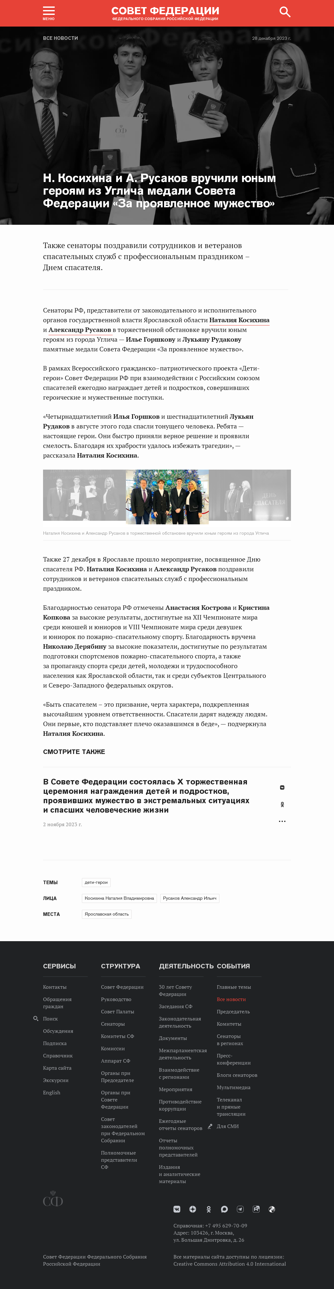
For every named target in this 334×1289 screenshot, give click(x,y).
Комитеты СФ (117, 1036)
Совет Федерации (122, 987)
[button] (49, 13)
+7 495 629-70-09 (226, 1225)
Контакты (55, 987)
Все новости (60, 38)
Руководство (116, 999)
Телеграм (240, 1209)
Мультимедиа (234, 1087)
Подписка (55, 1043)
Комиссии (113, 1048)
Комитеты (229, 1024)
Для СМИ (228, 1126)
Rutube (256, 1209)
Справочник (58, 1055)
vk (176, 1209)
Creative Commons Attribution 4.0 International (229, 1263)
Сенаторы (113, 1024)
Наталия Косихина (239, 320)
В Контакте (282, 787)
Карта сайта (57, 1068)
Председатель (233, 1011)
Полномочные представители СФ (119, 1159)
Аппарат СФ (115, 1060)
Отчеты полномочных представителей (178, 1147)
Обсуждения (58, 1031)
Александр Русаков (81, 329)
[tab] (282, 808)
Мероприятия (175, 1089)
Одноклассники (282, 804)
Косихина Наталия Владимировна (119, 898)
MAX (224, 1209)
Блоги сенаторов (237, 1075)
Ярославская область (107, 914)
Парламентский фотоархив (272, 1209)
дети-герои (96, 882)
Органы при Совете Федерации (115, 1099)
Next (194, 498)
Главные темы (234, 987)
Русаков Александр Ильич (190, 898)
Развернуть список (282, 821)
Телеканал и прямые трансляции (231, 1106)
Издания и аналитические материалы (179, 1174)
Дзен (192, 1209)
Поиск (50, 1018)
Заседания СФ (176, 1006)
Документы (173, 1038)
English (51, 1092)
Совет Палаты (117, 1011)
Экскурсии (56, 1080)
